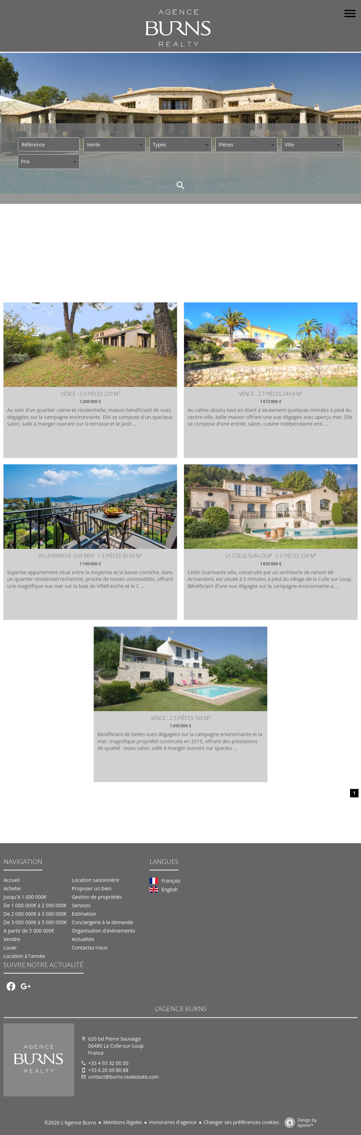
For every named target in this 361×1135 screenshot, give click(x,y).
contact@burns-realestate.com (123, 1077)
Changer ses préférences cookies (241, 1122)
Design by (299, 1122)
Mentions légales (122, 1122)
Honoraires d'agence (173, 1122)
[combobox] (114, 145)
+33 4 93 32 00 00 (108, 1063)
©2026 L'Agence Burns (70, 1122)
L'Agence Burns (181, 1009)
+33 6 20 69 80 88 (108, 1070)
